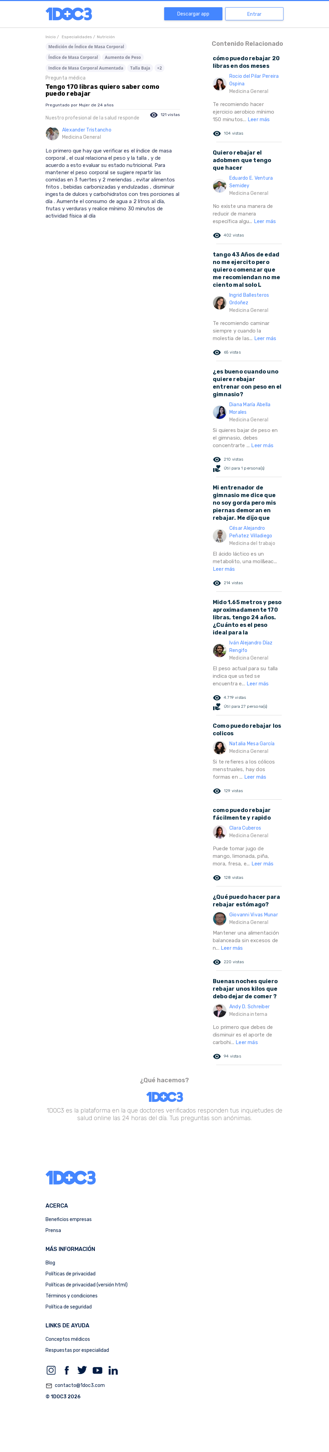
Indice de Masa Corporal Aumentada (85, 68)
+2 (159, 68)
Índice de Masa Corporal (73, 57)
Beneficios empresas (69, 1219)
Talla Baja (140, 68)
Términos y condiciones (72, 1296)
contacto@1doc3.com (75, 1385)
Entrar (254, 14)
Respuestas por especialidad (77, 1350)
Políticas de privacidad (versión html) (87, 1285)
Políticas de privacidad (71, 1274)
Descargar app (193, 14)
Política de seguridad (69, 1307)
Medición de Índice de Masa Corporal (86, 47)
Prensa (53, 1230)
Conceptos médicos (68, 1339)
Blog (50, 1263)
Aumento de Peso (123, 57)
